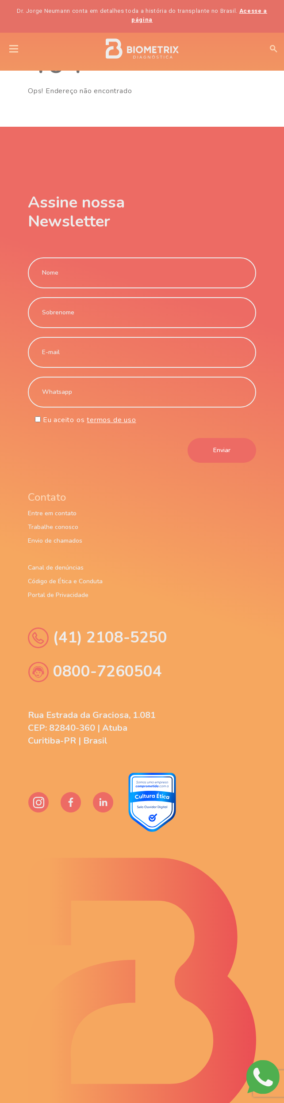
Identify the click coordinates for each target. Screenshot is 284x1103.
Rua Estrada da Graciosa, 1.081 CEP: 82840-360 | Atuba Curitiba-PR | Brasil (92, 728)
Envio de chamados (55, 540)
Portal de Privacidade (58, 595)
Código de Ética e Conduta (65, 581)
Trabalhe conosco (53, 527)
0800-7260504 (95, 671)
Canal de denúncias (56, 567)
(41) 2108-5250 (97, 637)
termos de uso (111, 420)
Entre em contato (52, 513)
